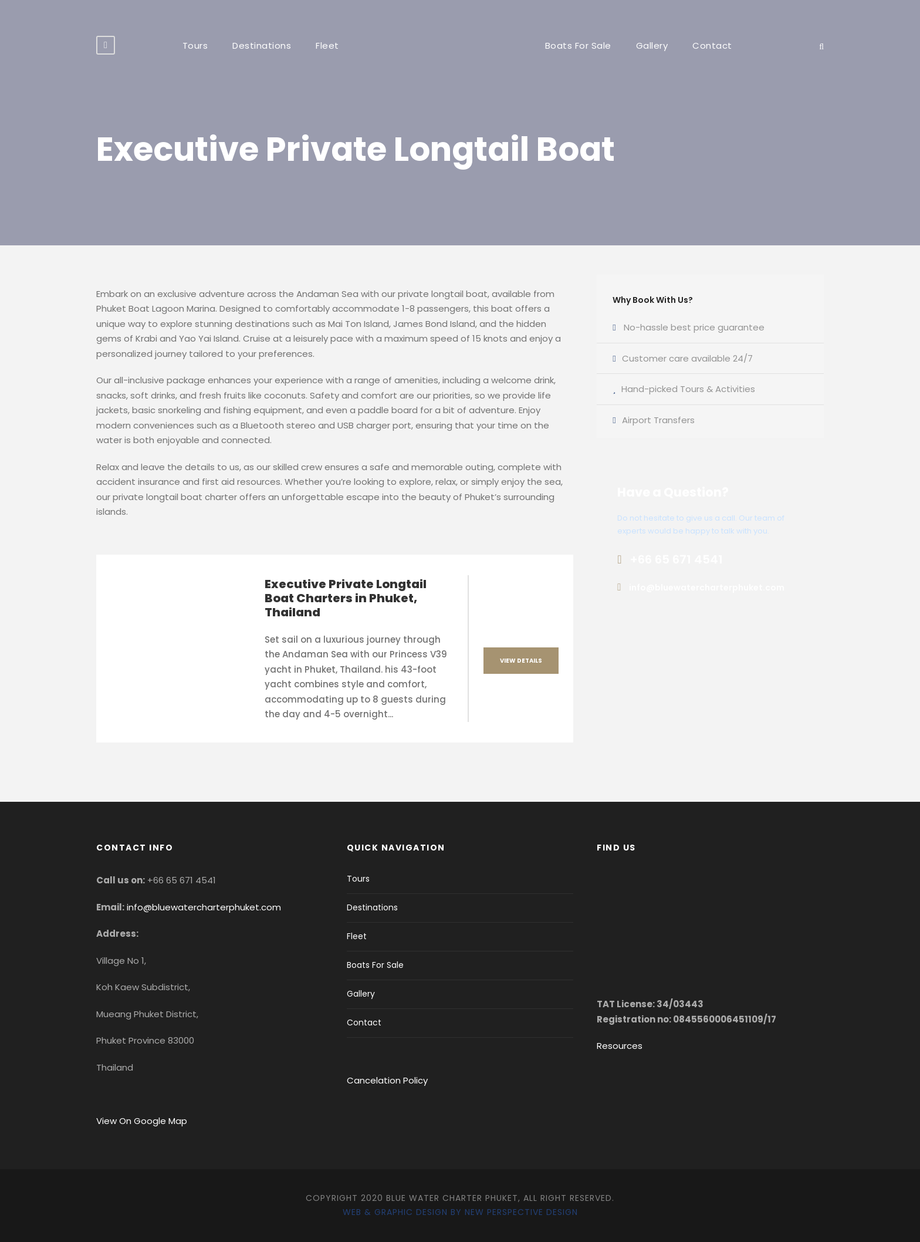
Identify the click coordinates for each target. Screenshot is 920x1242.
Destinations (261, 45)
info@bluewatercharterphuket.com (204, 907)
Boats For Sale (578, 45)
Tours (195, 45)
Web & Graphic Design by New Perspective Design (460, 1212)
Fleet (327, 45)
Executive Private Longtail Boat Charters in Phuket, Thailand (346, 598)
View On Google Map (141, 1121)
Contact (712, 45)
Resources (619, 1046)
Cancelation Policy (388, 1080)
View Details (521, 660)
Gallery (652, 45)
